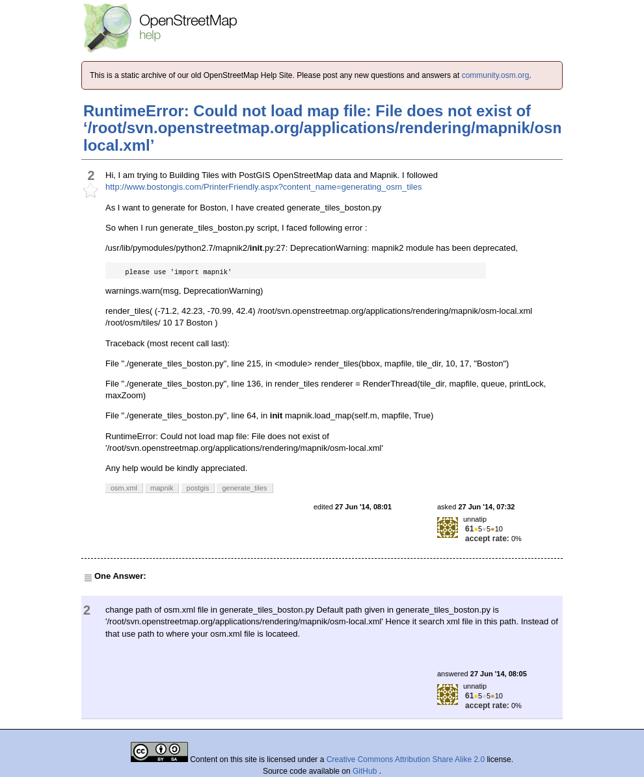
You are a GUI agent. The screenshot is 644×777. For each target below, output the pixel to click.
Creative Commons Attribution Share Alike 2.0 (406, 759)
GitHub (366, 771)
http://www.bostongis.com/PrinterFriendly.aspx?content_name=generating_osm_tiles (263, 187)
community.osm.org (496, 75)
